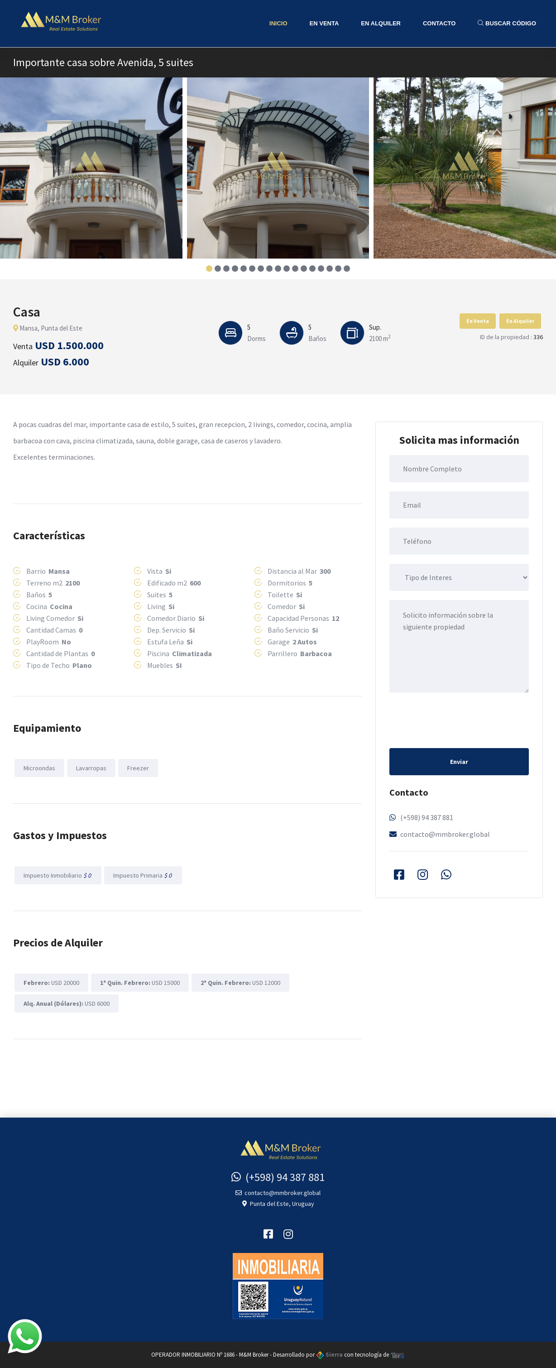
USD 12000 (240, 983)
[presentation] (458, 719)
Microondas (39, 768)
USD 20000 (51, 983)
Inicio (278, 23)
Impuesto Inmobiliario (58, 875)
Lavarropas (91, 768)
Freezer (138, 768)
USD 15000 (140, 983)
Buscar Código (507, 23)
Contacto (439, 23)
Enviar (459, 762)
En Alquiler (381, 23)
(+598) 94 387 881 (426, 817)
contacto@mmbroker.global (445, 834)
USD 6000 (67, 1003)
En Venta (324, 23)
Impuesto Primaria (143, 875)
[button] (209, 268)
